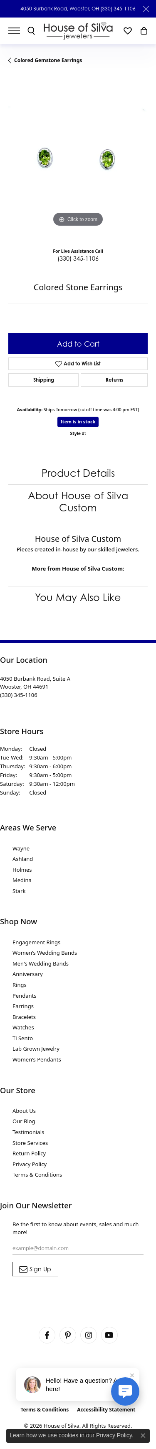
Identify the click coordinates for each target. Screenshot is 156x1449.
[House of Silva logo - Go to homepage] (78, 31)
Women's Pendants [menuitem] (36, 1059)
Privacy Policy (29, 1164)
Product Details (78, 473)
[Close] (146, 9)
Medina (22, 880)
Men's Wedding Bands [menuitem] (40, 963)
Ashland (22, 859)
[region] (78, 159)
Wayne (21, 848)
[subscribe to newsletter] (35, 1269)
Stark (18, 891)
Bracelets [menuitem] (24, 1017)
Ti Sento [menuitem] (22, 1038)
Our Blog (23, 1121)
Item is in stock (78, 421)
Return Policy (29, 1153)
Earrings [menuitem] (23, 1006)
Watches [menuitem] (23, 1027)
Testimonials (28, 1132)
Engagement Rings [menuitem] (36, 942)
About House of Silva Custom (78, 501)
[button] (31, 31)
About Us (24, 1110)
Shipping (43, 380)
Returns (114, 380)
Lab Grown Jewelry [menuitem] (35, 1048)
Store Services (30, 1143)
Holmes (22, 869)
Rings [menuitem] (19, 985)
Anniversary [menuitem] (27, 974)
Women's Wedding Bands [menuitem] (44, 952)
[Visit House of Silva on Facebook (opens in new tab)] (47, 1335)
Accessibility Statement (106, 1409)
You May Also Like (78, 597)
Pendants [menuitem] (24, 995)
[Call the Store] (18, 695)
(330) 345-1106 (118, 8)
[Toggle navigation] (18, 30)
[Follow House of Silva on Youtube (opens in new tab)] (109, 1335)
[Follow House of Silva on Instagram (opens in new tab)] (88, 1335)
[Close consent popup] (143, 1435)
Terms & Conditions (37, 1174)
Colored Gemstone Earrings (48, 60)
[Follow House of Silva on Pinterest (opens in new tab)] (67, 1335)
